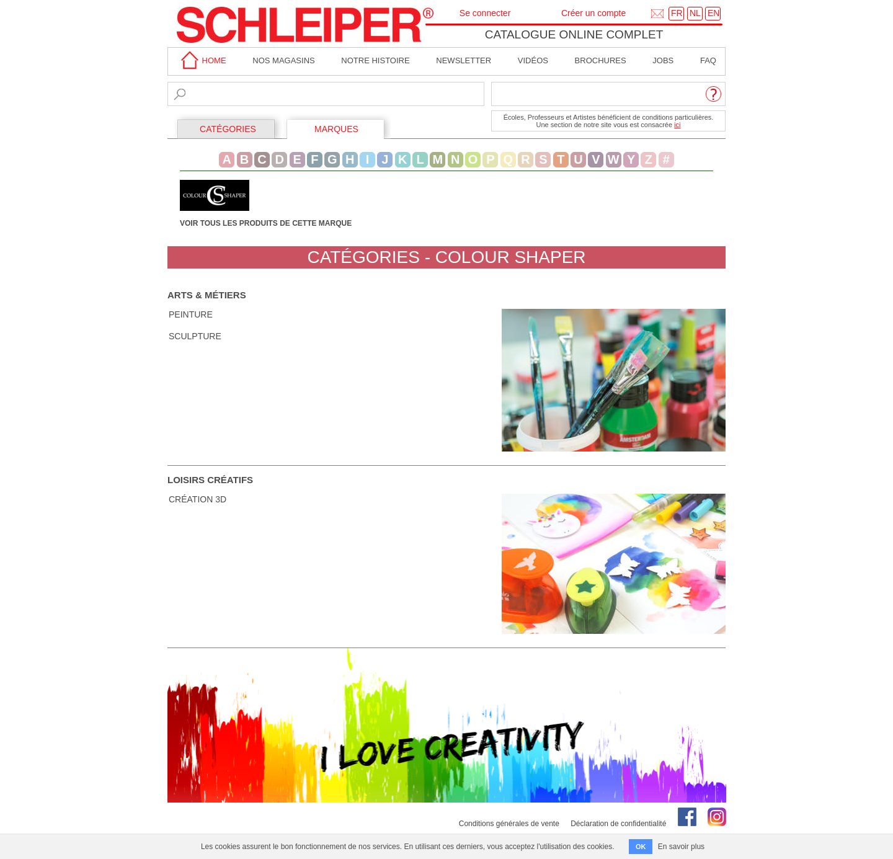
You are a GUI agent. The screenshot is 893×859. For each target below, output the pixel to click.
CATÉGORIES (228, 129)
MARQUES (336, 129)
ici (677, 124)
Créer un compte (593, 13)
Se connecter (485, 13)
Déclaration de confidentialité (618, 823)
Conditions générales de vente (509, 823)
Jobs (662, 60)
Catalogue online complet (574, 34)
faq (708, 60)
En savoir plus (681, 846)
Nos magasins (283, 60)
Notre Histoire (375, 60)
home (201, 60)
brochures (600, 60)
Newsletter (463, 60)
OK (641, 846)
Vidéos (533, 60)
